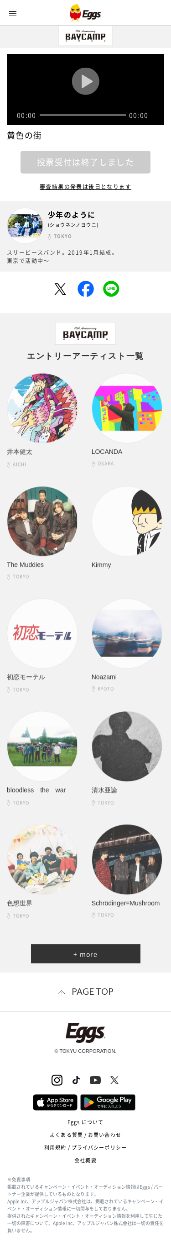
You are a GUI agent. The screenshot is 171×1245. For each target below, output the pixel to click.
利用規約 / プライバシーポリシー (85, 1147)
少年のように (71, 214)
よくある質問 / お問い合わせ (85, 1135)
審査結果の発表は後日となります (85, 187)
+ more (85, 953)
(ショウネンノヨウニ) (73, 224)
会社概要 (85, 1160)
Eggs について (85, 1122)
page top (93, 991)
